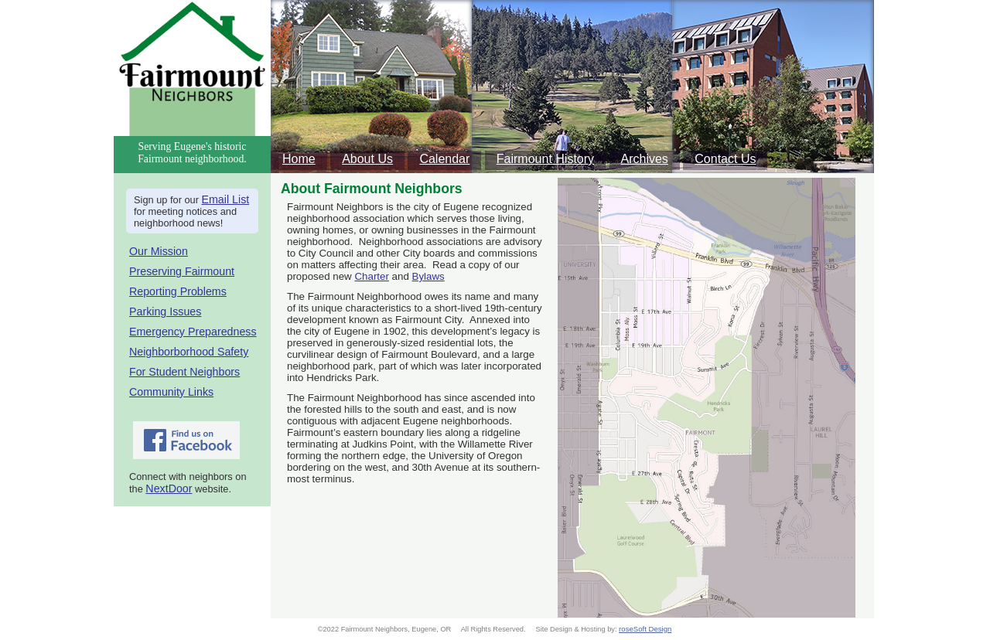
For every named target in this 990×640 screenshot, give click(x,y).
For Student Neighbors (184, 372)
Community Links (171, 392)
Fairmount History (545, 158)
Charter (371, 276)
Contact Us (725, 158)
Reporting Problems (178, 291)
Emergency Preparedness (193, 331)
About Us (367, 158)
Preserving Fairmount (181, 271)
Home (299, 158)
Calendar (444, 158)
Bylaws (428, 276)
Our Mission (158, 251)
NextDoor (168, 488)
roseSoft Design (645, 629)
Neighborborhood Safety (188, 352)
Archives (644, 158)
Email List (226, 199)
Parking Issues (165, 311)
